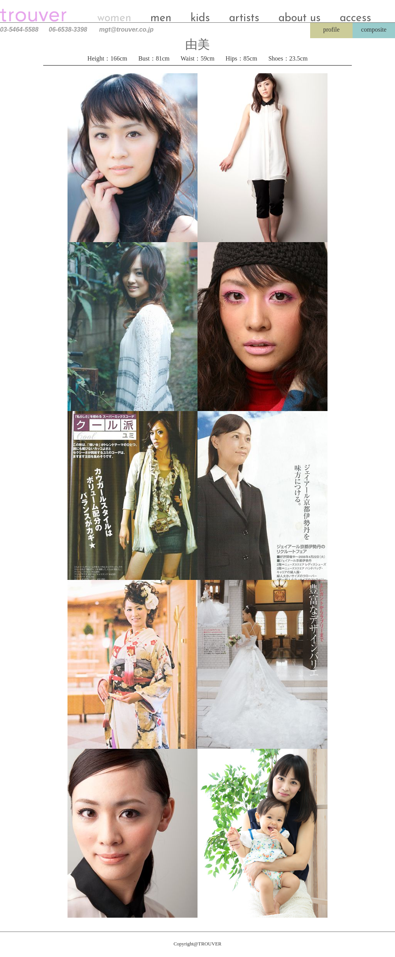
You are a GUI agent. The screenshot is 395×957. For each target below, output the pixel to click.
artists (244, 18)
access (355, 18)
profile (331, 29)
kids (200, 18)
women (114, 18)
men (160, 18)
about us (300, 18)
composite (374, 29)
